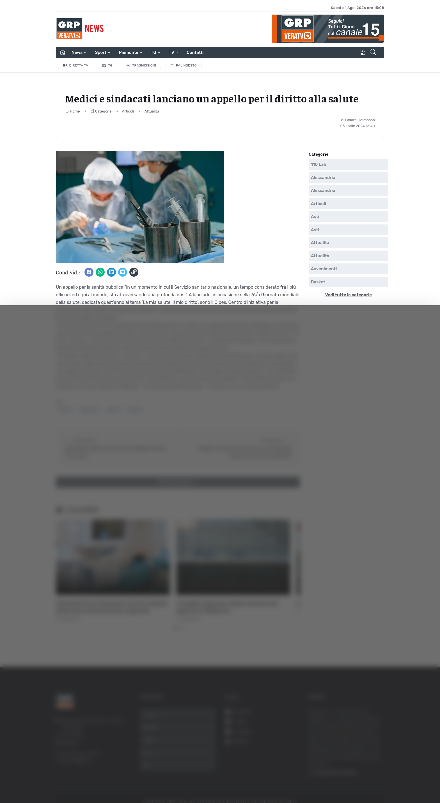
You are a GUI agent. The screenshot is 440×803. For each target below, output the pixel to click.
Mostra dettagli (100, 783)
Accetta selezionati (377, 753)
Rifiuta (377, 771)
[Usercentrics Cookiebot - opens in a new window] (47, 783)
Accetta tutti (377, 735)
